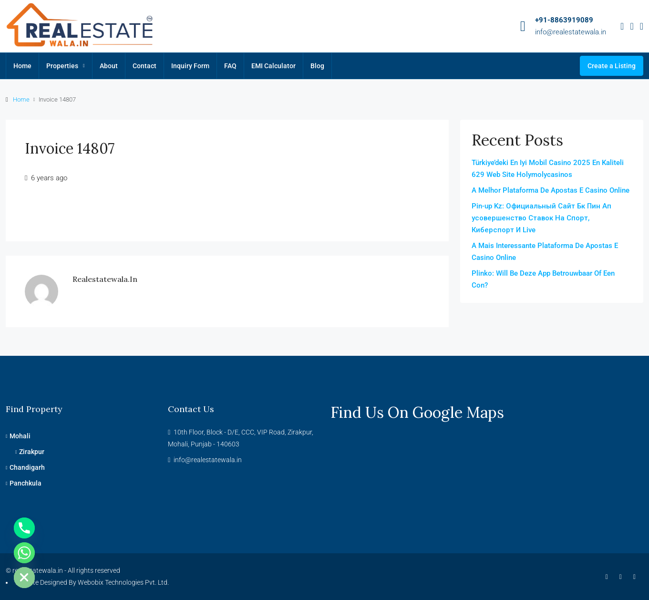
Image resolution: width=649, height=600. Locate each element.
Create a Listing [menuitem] (611, 66)
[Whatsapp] (24, 552)
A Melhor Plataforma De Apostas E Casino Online (550, 190)
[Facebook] (609, 576)
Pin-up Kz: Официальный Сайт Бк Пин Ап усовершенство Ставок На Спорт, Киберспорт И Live (541, 218)
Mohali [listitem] (18, 436)
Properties (62, 66)
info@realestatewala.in (570, 32)
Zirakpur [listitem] (29, 451)
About (109, 66)
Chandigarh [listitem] (25, 467)
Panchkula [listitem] (23, 483)
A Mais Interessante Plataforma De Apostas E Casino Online (545, 251)
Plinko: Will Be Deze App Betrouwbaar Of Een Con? (543, 279)
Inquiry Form (190, 66)
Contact (144, 66)
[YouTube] (636, 576)
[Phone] (24, 527)
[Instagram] (622, 576)
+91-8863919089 (564, 20)
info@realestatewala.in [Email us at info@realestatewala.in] (208, 460)
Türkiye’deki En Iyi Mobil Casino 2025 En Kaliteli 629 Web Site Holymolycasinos (548, 168)
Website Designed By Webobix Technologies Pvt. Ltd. (92, 582)
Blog (317, 66)
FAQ (230, 66)
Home (22, 66)
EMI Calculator (273, 66)
